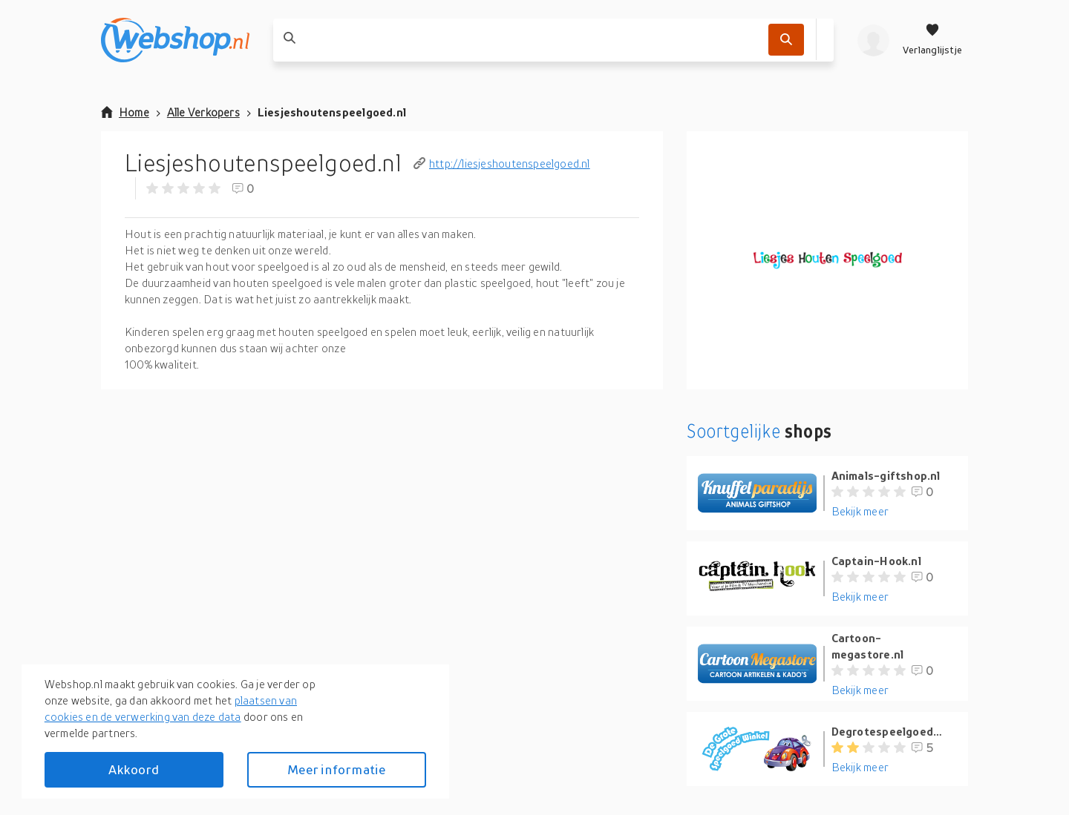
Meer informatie (336, 769)
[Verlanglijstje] (932, 40)
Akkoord (133, 769)
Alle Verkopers (203, 112)
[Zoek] (786, 40)
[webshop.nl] (175, 40)
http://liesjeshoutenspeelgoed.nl (501, 163)
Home (125, 112)
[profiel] (873, 40)
